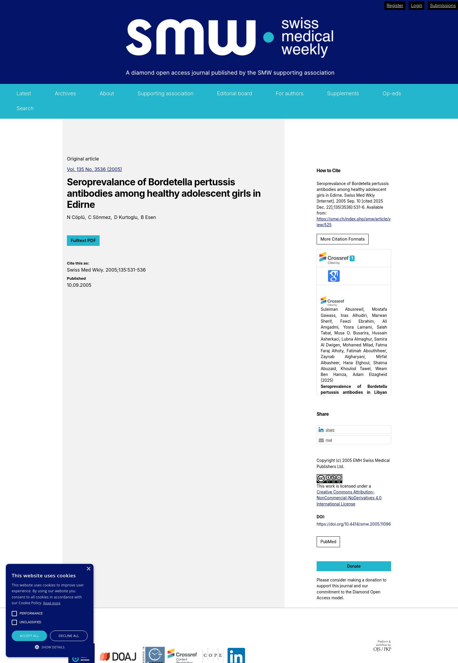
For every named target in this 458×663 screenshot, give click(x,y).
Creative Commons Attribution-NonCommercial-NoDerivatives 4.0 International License (349, 498)
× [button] (88, 569)
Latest (23, 93)
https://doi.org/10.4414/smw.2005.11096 (354, 524)
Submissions (443, 5)
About (107, 93)
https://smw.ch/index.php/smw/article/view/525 (354, 222)
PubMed (328, 541)
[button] (354, 430)
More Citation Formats (342, 239)
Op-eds (392, 93)
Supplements (343, 93)
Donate (354, 566)
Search (25, 108)
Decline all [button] (69, 635)
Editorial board (234, 93)
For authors (289, 93)
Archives (65, 93)
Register (395, 5)
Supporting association (165, 93)
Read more (51, 603)
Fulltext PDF (83, 240)
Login (416, 5)
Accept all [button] (29, 635)
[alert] (49, 610)
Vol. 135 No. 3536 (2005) (94, 169)
